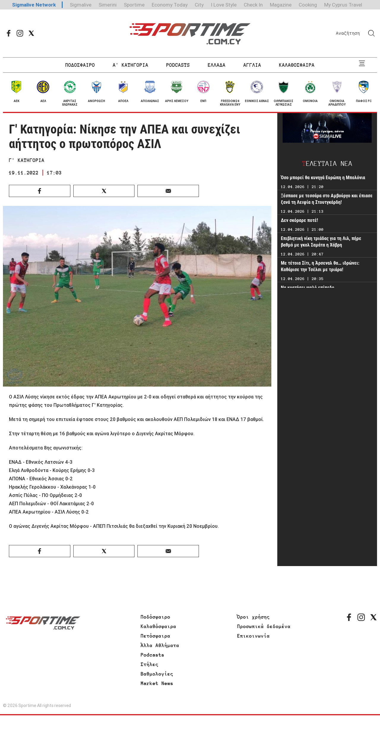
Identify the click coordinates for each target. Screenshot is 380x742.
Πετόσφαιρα (155, 636)
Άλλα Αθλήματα (160, 645)
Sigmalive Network (34, 4)
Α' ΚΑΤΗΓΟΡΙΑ (130, 65)
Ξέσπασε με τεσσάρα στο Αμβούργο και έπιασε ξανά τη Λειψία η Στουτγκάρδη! (327, 199)
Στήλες (150, 664)
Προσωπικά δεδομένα (264, 626)
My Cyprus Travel (343, 4)
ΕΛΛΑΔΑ (217, 65)
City (199, 4)
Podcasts (152, 655)
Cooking (308, 4)
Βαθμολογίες (157, 674)
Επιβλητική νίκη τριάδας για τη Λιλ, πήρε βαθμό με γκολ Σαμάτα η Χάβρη (321, 242)
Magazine (281, 4)
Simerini (108, 4)
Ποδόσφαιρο (155, 617)
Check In (253, 4)
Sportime (134, 4)
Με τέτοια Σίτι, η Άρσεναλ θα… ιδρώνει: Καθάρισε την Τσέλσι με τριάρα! (320, 266)
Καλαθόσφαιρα (158, 626)
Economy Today (170, 4)
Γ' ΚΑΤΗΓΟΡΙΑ (27, 160)
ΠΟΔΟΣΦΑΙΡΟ (80, 65)
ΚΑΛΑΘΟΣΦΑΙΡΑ (297, 65)
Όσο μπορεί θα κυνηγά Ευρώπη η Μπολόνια (323, 177)
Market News (157, 683)
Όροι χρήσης (253, 617)
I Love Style (224, 4)
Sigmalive (80, 4)
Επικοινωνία (253, 636)
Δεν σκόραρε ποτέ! (299, 220)
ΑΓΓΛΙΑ (252, 65)
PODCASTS (178, 65)
